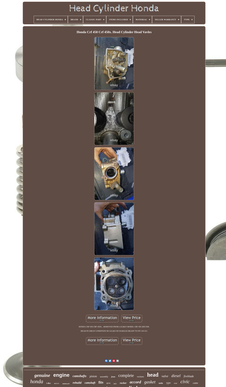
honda (36, 381)
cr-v (108, 383)
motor (56, 383)
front (113, 377)
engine (61, 375)
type (168, 382)
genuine (42, 375)
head (152, 375)
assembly (104, 376)
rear (175, 383)
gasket (149, 381)
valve (165, 376)
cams (195, 383)
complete (126, 375)
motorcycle (66, 383)
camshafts (80, 376)
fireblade (189, 376)
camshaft (90, 382)
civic (185, 381)
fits (101, 382)
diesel (176, 376)
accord (135, 382)
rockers (140, 376)
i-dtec (48, 383)
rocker (123, 383)
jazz (115, 383)
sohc (161, 383)
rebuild (77, 382)
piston (93, 376)
